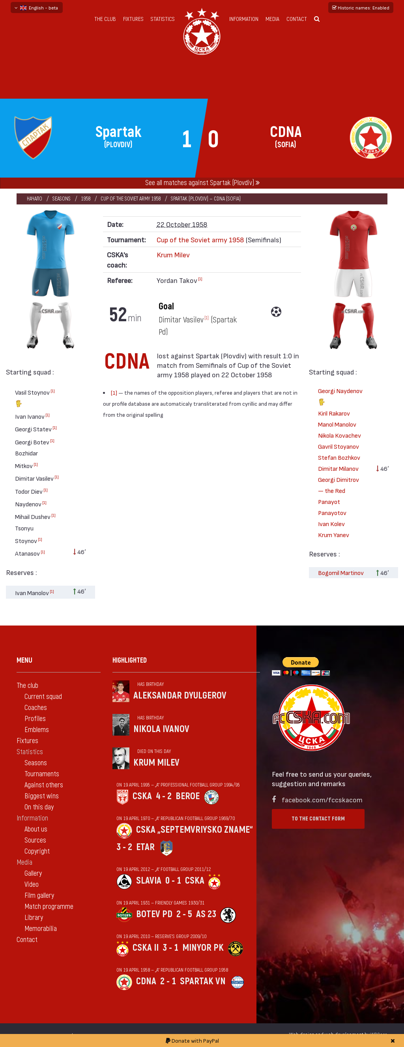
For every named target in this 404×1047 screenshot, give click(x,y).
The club (105, 19)
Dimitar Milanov (338, 468)
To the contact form (318, 818)
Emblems (36, 729)
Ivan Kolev (331, 523)
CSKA (142, 796)
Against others (43, 785)
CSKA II (146, 947)
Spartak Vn (203, 981)
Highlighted (129, 660)
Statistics (163, 19)
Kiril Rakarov (334, 413)
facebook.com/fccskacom (322, 799)
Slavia (148, 880)
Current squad (43, 696)
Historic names (360, 7)
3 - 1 (170, 947)
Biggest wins (41, 796)
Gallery (33, 873)
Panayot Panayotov (332, 507)
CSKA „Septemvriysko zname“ (194, 829)
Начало (34, 198)
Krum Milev (173, 254)
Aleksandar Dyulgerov (179, 695)
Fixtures (133, 19)
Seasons (61, 198)
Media (272, 19)
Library (33, 917)
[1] (52, 390)
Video (31, 884)
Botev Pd (154, 914)
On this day (39, 807)
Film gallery (39, 895)
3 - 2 (124, 847)
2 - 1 (168, 981)
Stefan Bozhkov (339, 457)
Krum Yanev (333, 534)
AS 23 (206, 914)
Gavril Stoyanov (338, 446)
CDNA (146, 981)
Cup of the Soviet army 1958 (131, 198)
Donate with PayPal (192, 1040)
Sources (35, 840)
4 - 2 (164, 796)
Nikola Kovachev (339, 435)
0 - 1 (173, 880)
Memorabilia (40, 928)
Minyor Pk (203, 947)
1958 (85, 198)
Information (243, 19)
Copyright (37, 851)
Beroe (188, 796)
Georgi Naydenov (340, 397)
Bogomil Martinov (341, 572)
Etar (145, 847)
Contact (296, 19)
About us (35, 829)
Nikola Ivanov (161, 729)
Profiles (35, 718)
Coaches (35, 707)
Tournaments (41, 774)
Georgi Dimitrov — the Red (338, 485)
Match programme (48, 906)
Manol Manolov (337, 424)
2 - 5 (184, 914)
